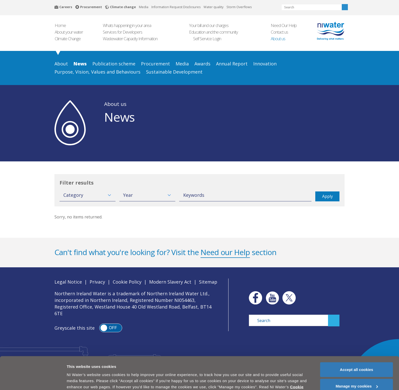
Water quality (213, 7)
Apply (327, 196)
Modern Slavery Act (170, 282)
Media (143, 7)
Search (345, 7)
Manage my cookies (357, 372)
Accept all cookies (356, 356)
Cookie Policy (127, 282)
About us (115, 103)
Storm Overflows (239, 7)
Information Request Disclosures (176, 7)
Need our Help (225, 252)
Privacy (97, 282)
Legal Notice (68, 282)
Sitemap (208, 282)
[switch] (110, 328)
